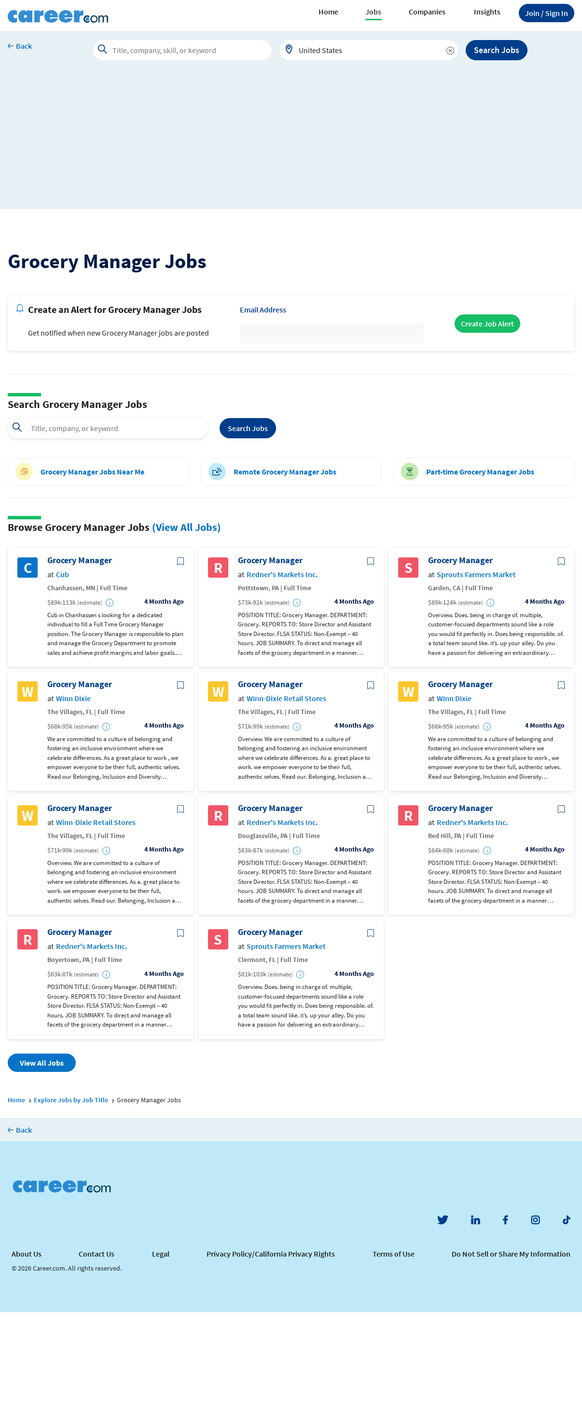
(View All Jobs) (186, 622)
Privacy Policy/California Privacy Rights (271, 1349)
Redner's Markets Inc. (282, 670)
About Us (27, 1349)
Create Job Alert (487, 419)
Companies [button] (427, 11)
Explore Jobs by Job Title (71, 1195)
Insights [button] (487, 11)
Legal (160, 1349)
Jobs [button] (373, 11)
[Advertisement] (291, 141)
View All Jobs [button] (42, 1158)
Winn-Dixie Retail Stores (286, 794)
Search (248, 523)
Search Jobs (496, 49)
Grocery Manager (79, 656)
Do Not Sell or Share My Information (511, 1349)
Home (328, 11)
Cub (62, 670)
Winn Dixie (73, 794)
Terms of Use (394, 1349)
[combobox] (368, 50)
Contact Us (96, 1349)
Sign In (546, 13)
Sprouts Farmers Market (476, 670)
